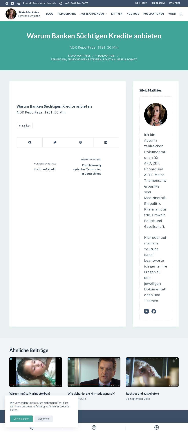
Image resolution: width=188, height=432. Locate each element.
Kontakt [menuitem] (174, 3)
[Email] (94, 427)
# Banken (24, 125)
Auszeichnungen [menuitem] (94, 14)
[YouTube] (12, 3)
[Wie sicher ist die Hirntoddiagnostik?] (94, 372)
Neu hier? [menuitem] (141, 3)
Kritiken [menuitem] (116, 13)
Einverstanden (21, 418)
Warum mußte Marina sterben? (29, 393)
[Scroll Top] (156, 427)
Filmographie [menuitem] (67, 13)
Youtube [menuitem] (133, 13)
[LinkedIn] (106, 142)
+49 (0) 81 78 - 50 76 (76, 3)
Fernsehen (58, 59)
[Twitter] (55, 142)
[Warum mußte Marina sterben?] (35, 372)
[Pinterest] (80, 142)
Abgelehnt (43, 418)
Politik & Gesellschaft (120, 59)
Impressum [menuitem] (158, 3)
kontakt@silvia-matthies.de (39, 3)
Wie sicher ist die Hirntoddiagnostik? (91, 393)
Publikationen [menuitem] (153, 13)
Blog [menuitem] (49, 13)
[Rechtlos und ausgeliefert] (152, 372)
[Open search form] (181, 14)
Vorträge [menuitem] (175, 13)
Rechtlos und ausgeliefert (142, 393)
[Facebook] (7, 3)
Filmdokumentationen (85, 59)
